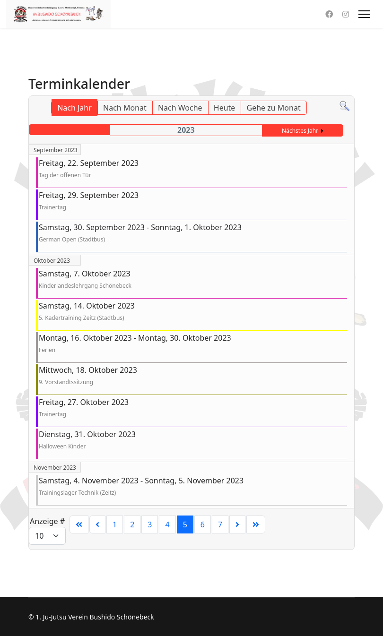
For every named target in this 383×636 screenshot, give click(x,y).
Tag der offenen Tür (65, 175)
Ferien (47, 350)
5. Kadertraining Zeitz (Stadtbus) (81, 318)
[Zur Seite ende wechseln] (255, 524)
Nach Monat (125, 108)
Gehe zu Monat (274, 108)
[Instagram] (345, 14)
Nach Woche (180, 108)
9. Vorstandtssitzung (66, 382)
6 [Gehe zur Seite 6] (202, 524)
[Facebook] (329, 14)
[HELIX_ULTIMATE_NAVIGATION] (364, 14)
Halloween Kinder (62, 446)
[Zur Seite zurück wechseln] (97, 524)
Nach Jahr (74, 108)
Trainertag (52, 207)
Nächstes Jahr (300, 131)
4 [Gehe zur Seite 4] (167, 524)
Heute (224, 108)
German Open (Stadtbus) (72, 239)
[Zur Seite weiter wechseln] (237, 524)
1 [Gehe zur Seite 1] (115, 524)
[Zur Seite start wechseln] (79, 524)
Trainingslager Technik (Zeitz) (77, 493)
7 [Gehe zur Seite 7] (220, 524)
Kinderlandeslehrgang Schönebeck (85, 286)
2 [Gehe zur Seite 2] (132, 524)
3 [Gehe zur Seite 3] (150, 524)
